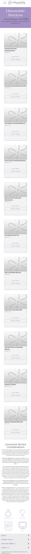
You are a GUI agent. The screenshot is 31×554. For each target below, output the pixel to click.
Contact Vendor (15, 59)
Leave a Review (15, 56)
